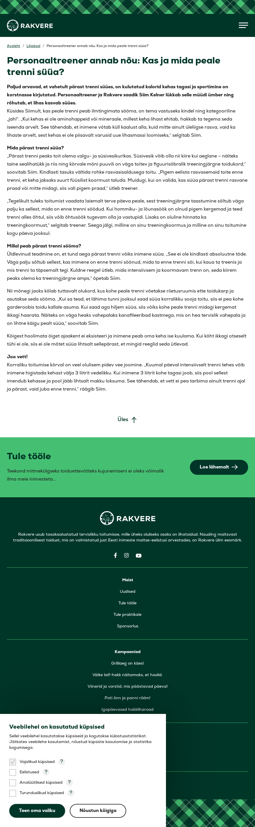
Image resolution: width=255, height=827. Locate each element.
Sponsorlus (127, 626)
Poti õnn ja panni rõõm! (127, 698)
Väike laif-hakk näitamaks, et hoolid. (127, 675)
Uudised (127, 592)
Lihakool (33, 46)
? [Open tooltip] (61, 762)
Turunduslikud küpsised (42, 793)
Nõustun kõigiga (98, 811)
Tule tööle (127, 603)
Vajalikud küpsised (37, 762)
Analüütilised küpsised (41, 783)
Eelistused (29, 772)
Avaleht (13, 46)
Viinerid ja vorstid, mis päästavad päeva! (128, 687)
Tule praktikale (127, 615)
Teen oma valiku (37, 811)
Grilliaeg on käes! (127, 663)
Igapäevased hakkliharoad (127, 710)
